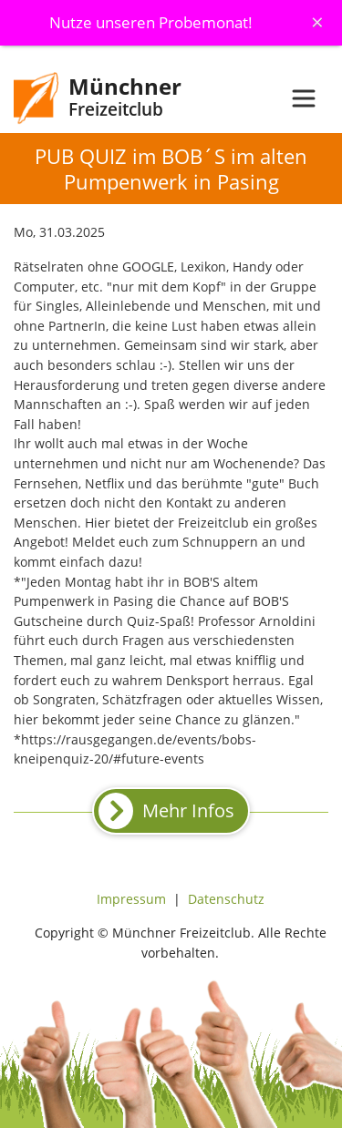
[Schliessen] (317, 22)
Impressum (131, 899)
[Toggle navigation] (303, 98)
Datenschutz (226, 899)
